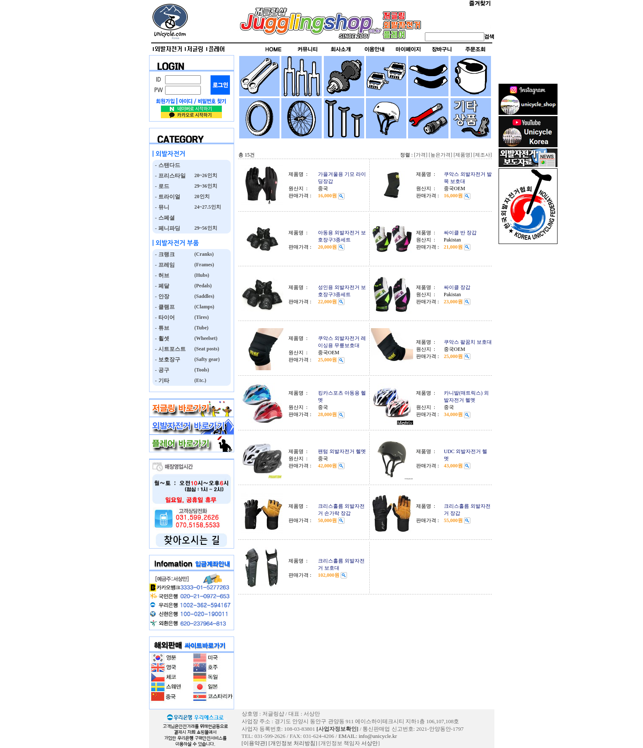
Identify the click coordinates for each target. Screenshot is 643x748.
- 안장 (160, 296)
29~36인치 (205, 186)
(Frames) (203, 265)
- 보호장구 (166, 359)
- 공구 (160, 370)
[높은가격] (440, 155)
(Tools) (201, 370)
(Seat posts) (206, 349)
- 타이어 (163, 317)
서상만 (369, 743)
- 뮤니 (160, 207)
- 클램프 (163, 307)
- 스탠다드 (166, 165)
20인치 (201, 196)
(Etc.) (199, 380)
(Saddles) (203, 296)
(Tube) (201, 328)
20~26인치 (205, 175)
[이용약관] (254, 743)
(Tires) (201, 317)
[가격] (420, 155)
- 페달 (160, 286)
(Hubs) (201, 275)
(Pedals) (202, 286)
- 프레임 (163, 265)
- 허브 (160, 275)
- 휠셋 (160, 338)
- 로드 (160, 186)
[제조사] (482, 155)
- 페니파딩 (166, 228)
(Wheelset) (205, 338)
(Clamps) (203, 307)
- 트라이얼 (166, 197)
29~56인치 (205, 228)
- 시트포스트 (169, 349)
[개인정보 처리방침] (292, 743)
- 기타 (160, 380)
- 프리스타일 (169, 175)
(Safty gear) (206, 359)
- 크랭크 (163, 254)
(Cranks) (203, 254)
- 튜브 (160, 328)
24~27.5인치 (207, 207)
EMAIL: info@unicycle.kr (368, 736)
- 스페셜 (163, 218)
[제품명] (463, 155)
